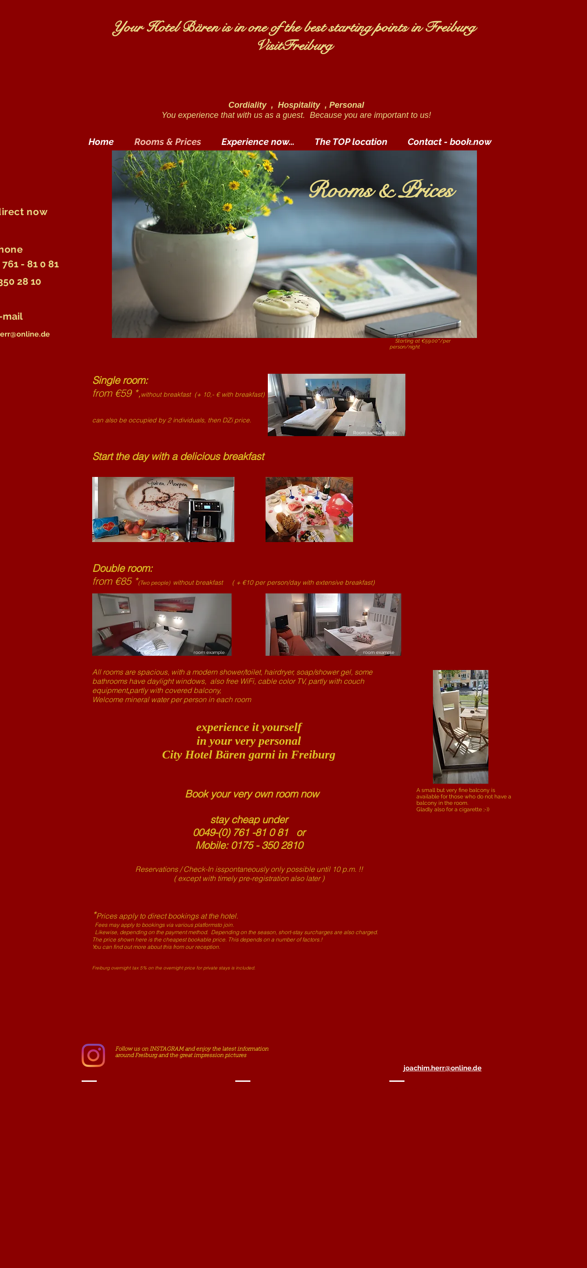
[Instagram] (93, 1055)
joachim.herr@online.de (443, 1068)
